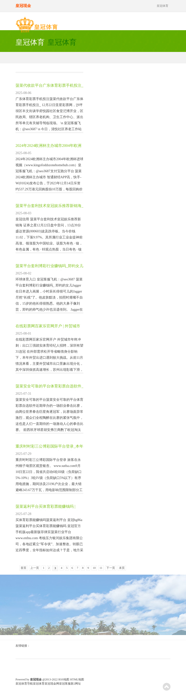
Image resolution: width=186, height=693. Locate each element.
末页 (122, 568)
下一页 (110, 568)
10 (94, 568)
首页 (23, 568)
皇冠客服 (65, 683)
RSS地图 (63, 679)
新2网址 (76, 683)
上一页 (34, 568)
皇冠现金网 (52, 683)
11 (101, 568)
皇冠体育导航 (24, 683)
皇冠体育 (39, 683)
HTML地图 (77, 679)
